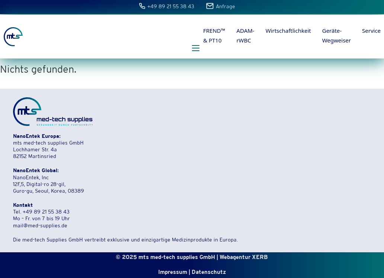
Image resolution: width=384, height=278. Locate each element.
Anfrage (225, 7)
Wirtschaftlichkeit (288, 30)
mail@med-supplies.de (40, 226)
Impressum (172, 272)
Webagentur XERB (244, 257)
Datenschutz (209, 272)
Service (371, 30)
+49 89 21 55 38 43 (171, 7)
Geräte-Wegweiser (336, 35)
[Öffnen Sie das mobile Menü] (195, 48)
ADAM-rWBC (245, 35)
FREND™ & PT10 (214, 35)
